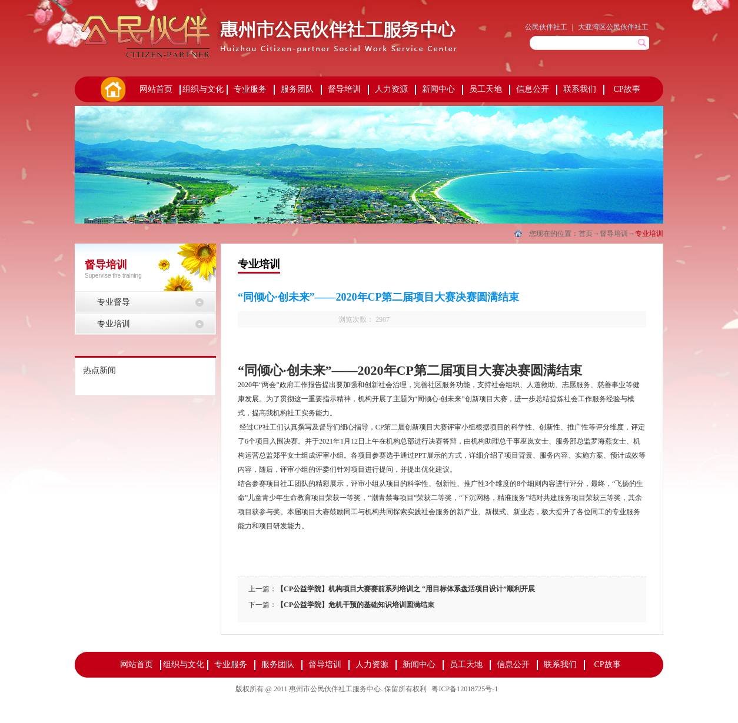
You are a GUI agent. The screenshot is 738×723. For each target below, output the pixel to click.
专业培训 (649, 233)
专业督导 (113, 302)
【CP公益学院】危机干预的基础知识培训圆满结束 (355, 605)
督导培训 (614, 233)
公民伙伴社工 (546, 27)
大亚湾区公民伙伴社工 (613, 27)
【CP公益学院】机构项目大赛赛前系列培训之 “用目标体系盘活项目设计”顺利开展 (406, 589)
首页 (112, 89)
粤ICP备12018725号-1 (464, 689)
